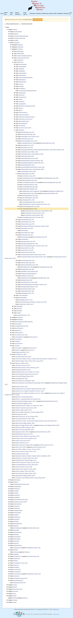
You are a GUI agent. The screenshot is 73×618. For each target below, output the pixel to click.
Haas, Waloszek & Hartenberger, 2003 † (29, 383)
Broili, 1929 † (22, 432)
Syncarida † (25, 127)
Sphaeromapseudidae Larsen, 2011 (29, 265)
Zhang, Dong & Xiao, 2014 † (26, 374)
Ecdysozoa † (20, 501)
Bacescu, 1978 (30, 208)
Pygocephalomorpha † (24, 121)
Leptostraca (21, 101)
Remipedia (19, 310)
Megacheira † (18, 330)
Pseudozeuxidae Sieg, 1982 (27, 262)
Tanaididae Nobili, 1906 (43, 278)
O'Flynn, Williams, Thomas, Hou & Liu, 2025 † (28, 449)
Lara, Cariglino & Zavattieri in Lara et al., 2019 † (29, 391)
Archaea (15, 585)
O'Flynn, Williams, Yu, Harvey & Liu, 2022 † (29, 405)
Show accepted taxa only (11, 24)
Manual (51, 13)
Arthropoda (16, 42)
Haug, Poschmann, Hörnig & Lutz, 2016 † (33, 302)
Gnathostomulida (18, 510)
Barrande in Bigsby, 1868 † (24, 445)
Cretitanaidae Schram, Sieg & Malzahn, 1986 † (32, 154)
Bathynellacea (22, 79)
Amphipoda (21, 69)
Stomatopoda (22, 125)
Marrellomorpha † (19, 328)
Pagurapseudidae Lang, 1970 (28, 241)
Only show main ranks (26, 24)
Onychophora (17, 536)
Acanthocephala (18, 31)
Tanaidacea (21, 130)
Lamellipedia (21, 326)
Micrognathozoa (18, 523)
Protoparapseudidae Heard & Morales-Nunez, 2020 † (34, 256)
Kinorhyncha (17, 517)
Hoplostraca (21, 95)
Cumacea (21, 84)
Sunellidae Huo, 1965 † (21, 354)
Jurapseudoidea (28, 171)
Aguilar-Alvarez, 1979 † (23, 410)
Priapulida (27, 552)
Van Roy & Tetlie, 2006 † (26, 464)
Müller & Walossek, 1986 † (25, 427)
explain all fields (38, 19)
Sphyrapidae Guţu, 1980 (27, 267)
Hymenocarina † (34, 337)
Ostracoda (19, 308)
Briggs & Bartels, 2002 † (25, 423)
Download (66, 13)
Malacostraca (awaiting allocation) (27, 106)
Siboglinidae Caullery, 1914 (33, 547)
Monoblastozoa (17, 528)
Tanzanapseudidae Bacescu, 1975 (29, 286)
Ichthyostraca (20, 60)
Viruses (15, 602)
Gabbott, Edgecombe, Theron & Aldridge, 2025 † (29, 412)
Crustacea (20, 49)
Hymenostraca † (23, 97)
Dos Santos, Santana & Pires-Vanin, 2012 (36, 204)
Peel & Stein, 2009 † (23, 356)
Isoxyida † (17, 345)
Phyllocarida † (26, 119)
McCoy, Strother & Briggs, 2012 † (26, 460)
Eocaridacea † (22, 88)
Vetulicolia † (17, 576)
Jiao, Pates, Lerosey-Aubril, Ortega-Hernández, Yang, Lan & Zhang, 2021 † (36, 421)
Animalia (15, 29)
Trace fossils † (17, 569)
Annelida (16, 40)
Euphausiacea (22, 93)
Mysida (20, 110)
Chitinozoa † (17, 488)
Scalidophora (20, 563)
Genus (21, 208)
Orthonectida (17, 539)
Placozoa (16, 543)
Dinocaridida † (18, 324)
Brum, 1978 (28, 200)
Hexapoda (20, 317)
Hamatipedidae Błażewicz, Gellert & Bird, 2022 (32, 162)
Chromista (15, 591)
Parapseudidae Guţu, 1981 (48, 143)
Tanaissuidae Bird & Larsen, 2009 (29, 282)
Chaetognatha (17, 486)
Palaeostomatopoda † (24, 114)
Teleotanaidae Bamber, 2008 (28, 289)
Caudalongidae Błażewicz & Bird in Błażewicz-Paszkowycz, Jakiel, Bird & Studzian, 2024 (42, 149)
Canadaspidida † (19, 337)
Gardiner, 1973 (30, 182)
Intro (2, 13)
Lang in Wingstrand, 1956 (32, 191)
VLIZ (35, 609)
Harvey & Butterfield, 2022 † (24, 429)
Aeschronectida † (23, 64)
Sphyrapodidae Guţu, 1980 (45, 267)
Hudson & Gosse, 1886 (23, 466)
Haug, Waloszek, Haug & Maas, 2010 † (27, 436)
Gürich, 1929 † (21, 386)
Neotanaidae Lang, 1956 (27, 228)
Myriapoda (20, 319)
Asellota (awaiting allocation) (25, 77)
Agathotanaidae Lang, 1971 (27, 132)
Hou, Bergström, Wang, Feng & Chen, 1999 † (30, 388)
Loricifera (16, 521)
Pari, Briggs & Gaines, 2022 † (26, 473)
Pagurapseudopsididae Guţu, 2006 (29, 243)
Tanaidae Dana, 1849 (26, 278)
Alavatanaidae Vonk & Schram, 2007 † (30, 136)
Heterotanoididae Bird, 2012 (27, 165)
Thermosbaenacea (23, 295)
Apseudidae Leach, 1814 (27, 147)
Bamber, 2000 (34, 215)
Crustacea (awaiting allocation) (24, 55)
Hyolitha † (16, 515)
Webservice (45, 13)
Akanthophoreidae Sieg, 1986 (28, 134)
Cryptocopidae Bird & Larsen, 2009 (29, 158)
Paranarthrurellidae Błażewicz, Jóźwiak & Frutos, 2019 (34, 245)
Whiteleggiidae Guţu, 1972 (27, 293)
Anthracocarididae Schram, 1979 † (29, 141)
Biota (17, 589)
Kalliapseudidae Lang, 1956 (27, 173)
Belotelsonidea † (23, 82)
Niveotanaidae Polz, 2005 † (27, 232)
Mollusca (16, 525)
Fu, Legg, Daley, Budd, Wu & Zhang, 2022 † (28, 399)
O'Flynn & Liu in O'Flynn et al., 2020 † (27, 372)
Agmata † (16, 33)
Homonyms (32, 13)
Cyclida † (19, 313)
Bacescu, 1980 (30, 184)
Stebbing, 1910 (30, 189)
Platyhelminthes (18, 545)
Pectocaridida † (19, 348)
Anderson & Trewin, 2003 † (25, 418)
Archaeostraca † (22, 75)
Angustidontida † (23, 73)
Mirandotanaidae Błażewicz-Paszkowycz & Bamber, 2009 (35, 226)
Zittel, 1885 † (20, 447)
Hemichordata (17, 512)
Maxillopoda (20, 306)
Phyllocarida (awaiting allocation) (27, 117)
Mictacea (21, 108)
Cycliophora (17, 497)
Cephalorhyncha (21, 484)
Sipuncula (16, 565)
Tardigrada (16, 567)
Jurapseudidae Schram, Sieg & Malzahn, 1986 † (32, 169)
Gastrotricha (17, 508)
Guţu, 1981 (30, 180)
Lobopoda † (17, 519)
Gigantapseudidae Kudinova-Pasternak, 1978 (32, 160)
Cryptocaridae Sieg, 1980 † (27, 156)
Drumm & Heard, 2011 (33, 202)
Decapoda (21, 86)
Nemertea (16, 534)
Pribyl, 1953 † (20, 582)
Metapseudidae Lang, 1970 (27, 224)
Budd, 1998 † (22, 453)
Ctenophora (17, 495)
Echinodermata (17, 504)
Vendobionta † (17, 571)
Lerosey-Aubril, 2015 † (22, 440)
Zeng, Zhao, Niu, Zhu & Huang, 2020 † (26, 416)
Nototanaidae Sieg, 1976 (27, 235)
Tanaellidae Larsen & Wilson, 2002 (29, 271)
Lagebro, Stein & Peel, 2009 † (25, 471)
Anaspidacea (22, 71)
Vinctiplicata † (21, 578)
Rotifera (16, 560)
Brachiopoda (17, 480)
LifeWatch (59, 13)
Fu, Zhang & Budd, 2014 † (24, 397)
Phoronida (16, 541)
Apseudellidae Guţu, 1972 (27, 145)
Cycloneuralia (21, 499)
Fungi (14, 593)
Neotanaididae (24, 230)
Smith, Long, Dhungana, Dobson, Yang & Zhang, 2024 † (30, 477)
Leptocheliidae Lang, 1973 (27, 219)
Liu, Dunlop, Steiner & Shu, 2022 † (26, 458)
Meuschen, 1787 (23, 315)
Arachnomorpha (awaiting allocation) (24, 321)
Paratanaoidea (28, 252)
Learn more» (56, 614)
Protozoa (25, 598)
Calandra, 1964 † (22, 363)
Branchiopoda (20, 51)
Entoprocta (16, 506)
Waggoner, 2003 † (23, 403)
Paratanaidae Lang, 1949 (27, 250)
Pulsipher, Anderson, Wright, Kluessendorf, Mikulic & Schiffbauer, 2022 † (36, 358)
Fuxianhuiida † (18, 339)
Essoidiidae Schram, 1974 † (26, 300)
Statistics (38, 13)
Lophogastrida (22, 103)
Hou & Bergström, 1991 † (25, 380)
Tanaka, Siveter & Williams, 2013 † (26, 438)
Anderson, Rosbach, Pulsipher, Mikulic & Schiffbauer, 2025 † (33, 456)
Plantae (15, 595)
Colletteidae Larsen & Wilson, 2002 (29, 152)
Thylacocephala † (19, 332)
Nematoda (16, 530)
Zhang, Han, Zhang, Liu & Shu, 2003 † (27, 462)
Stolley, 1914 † (26, 304)
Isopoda (21, 99)
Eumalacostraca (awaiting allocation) (27, 90)
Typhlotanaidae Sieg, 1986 (27, 291)
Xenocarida (21, 334)
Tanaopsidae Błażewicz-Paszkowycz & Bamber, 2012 (34, 284)
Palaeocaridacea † (23, 112)
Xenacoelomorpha (18, 580)
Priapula (16, 552)
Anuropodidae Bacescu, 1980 (28, 143)
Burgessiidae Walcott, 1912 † (22, 352)
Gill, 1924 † (21, 378)
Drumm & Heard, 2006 (33, 217)
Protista (15, 598)
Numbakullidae (24, 239)
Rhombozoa (17, 558)
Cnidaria (16, 493)
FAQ (55, 13)
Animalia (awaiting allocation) (21, 36)
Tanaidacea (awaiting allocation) (28, 273)
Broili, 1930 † (23, 369)
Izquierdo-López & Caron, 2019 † (26, 408)
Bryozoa (16, 482)
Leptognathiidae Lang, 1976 (27, 221)
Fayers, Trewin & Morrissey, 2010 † (27, 367)
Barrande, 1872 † (22, 442)
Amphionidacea (22, 66)
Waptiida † (17, 350)
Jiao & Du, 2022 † (22, 365)
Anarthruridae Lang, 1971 (27, 138)
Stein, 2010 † (21, 414)
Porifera (16, 550)
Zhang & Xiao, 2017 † (24, 434)
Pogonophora (17, 547)
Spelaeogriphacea (23, 123)
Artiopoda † (20, 44)
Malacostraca (20, 62)
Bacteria (15, 587)
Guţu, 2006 (29, 176)
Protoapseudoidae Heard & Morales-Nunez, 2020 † (33, 254)
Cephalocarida (20, 53)
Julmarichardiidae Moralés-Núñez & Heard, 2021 (32, 167)
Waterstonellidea (23, 297)
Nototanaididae (24, 237)
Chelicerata (20, 47)
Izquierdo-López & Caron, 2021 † (26, 451)
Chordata (16, 491)
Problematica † (17, 556)
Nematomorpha (18, 532)
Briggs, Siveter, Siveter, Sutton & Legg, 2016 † (29, 361)
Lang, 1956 (50, 178)
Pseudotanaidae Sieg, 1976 (27, 260)
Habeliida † (17, 341)
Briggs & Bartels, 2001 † (24, 376)
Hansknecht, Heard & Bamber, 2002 (38, 211)
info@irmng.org (56, 609)
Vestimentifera (17, 574)
